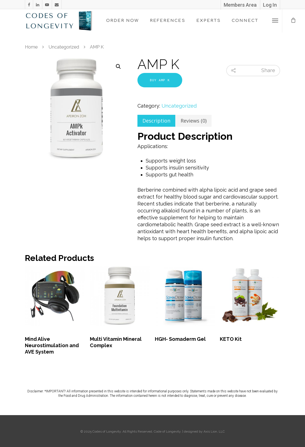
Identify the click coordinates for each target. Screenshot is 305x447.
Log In (270, 5)
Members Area (240, 5)
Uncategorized (64, 47)
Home (31, 47)
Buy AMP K (160, 80)
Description (156, 120)
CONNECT (245, 20)
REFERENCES (167, 20)
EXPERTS (208, 20)
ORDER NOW (122, 20)
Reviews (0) (194, 120)
